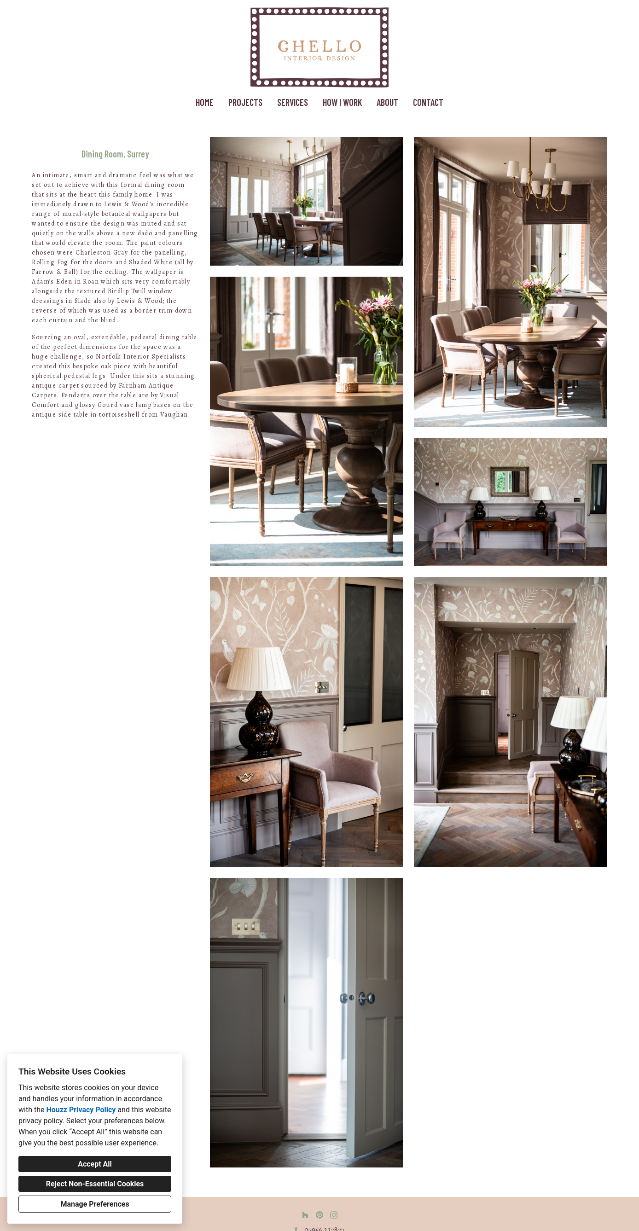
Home (205, 102)
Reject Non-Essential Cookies (95, 1183)
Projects (245, 102)
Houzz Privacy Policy (81, 1109)
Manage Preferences (94, 1204)
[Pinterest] (319, 1214)
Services (292, 102)
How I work (342, 102)
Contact (428, 102)
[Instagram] (333, 1214)
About (387, 102)
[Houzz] (305, 1214)
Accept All (95, 1164)
